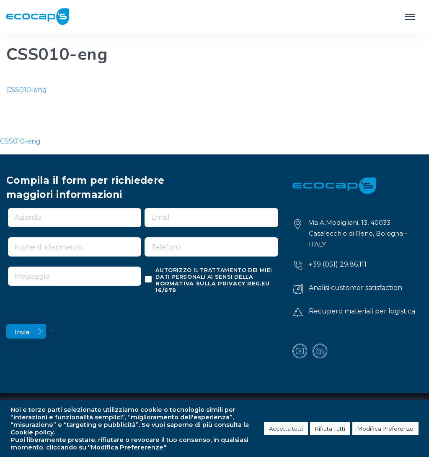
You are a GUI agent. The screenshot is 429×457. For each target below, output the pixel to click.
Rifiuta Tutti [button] (330, 428)
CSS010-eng (26, 90)
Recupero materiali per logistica (362, 311)
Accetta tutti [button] (286, 428)
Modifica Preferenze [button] (385, 428)
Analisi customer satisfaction (355, 288)
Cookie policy (32, 432)
